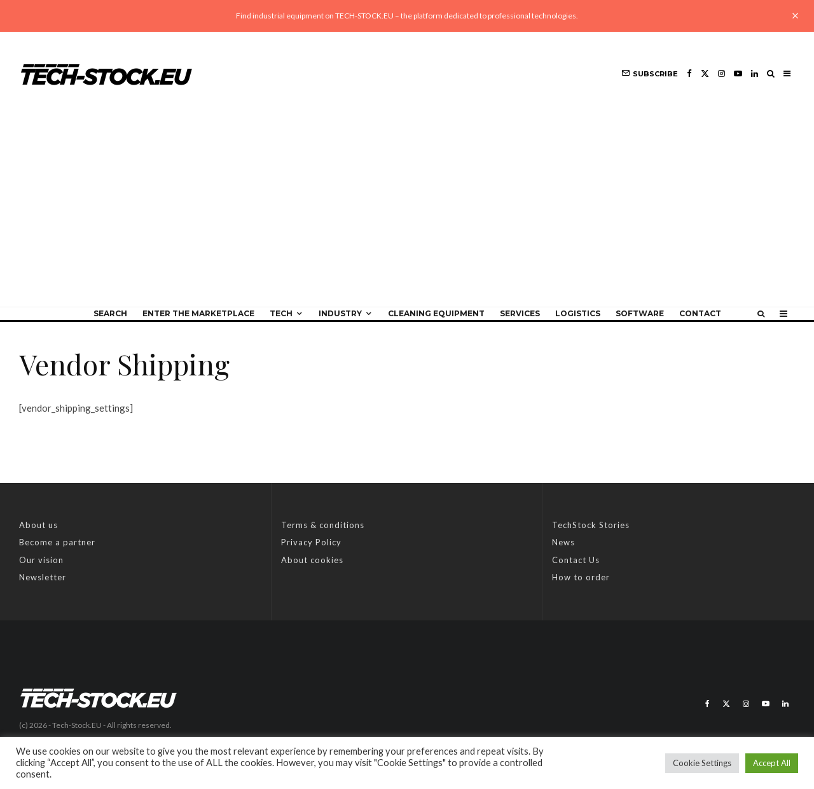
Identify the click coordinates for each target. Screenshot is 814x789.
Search (110, 313)
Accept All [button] (771, 763)
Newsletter (42, 577)
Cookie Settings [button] (702, 763)
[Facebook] (689, 73)
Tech (281, 313)
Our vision (41, 560)
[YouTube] (738, 73)
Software (640, 313)
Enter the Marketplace (198, 313)
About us (38, 525)
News (563, 542)
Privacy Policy (311, 542)
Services (520, 313)
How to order (581, 577)
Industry (340, 313)
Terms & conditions (322, 525)
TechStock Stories (591, 525)
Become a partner (57, 542)
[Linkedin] (754, 73)
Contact (700, 313)
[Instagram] (721, 73)
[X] (705, 73)
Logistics (577, 313)
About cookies (312, 560)
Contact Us (576, 560)
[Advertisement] (407, 211)
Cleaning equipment (436, 313)
